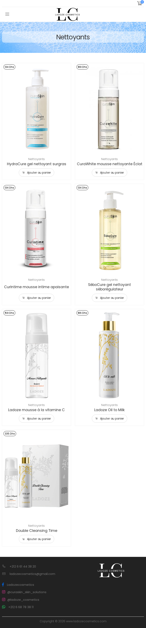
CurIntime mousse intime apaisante (36, 286)
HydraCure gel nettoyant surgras (36, 164)
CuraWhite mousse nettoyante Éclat (109, 164)
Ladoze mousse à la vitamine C (36, 409)
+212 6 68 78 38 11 (18, 607)
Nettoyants (36, 159)
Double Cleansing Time (36, 530)
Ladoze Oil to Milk (109, 409)
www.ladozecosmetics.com (86, 621)
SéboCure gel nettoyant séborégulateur (109, 287)
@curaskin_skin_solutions (24, 592)
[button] (140, 3)
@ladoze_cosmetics (20, 599)
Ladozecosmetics (18, 584)
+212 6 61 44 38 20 (23, 566)
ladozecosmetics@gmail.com (32, 574)
